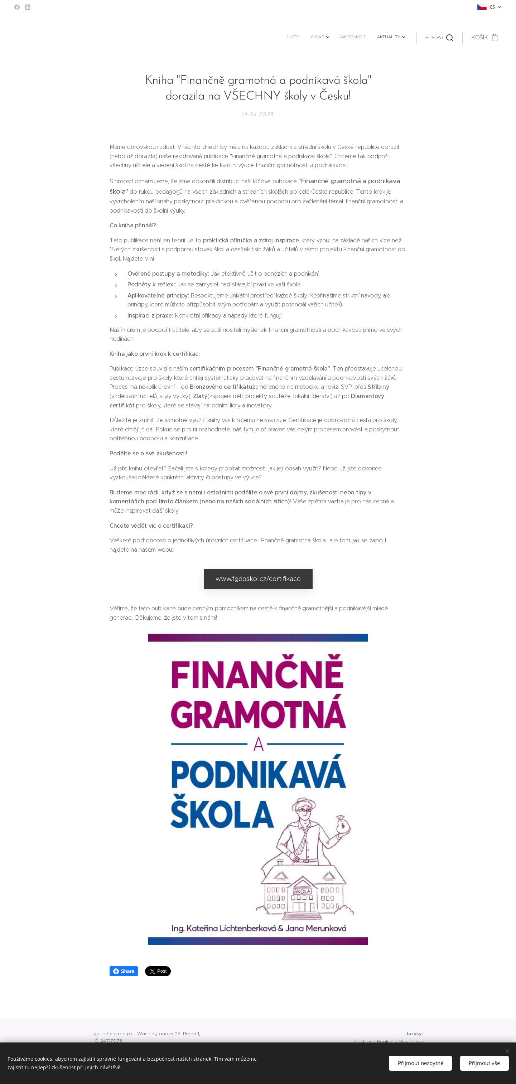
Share (123, 971)
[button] (439, 38)
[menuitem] (364, 38)
